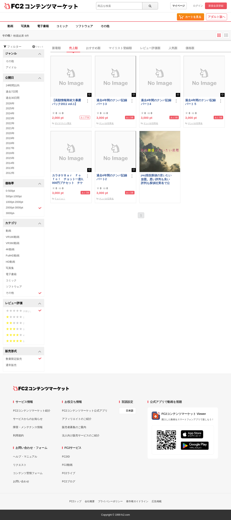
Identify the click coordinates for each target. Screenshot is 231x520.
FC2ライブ (68, 473)
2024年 (10, 113)
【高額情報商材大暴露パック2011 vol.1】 (66, 102)
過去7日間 (12, 91)
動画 (10, 26)
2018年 (10, 143)
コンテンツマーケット (51, 6)
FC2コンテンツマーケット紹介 (31, 410)
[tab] (140, 48)
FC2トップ (75, 501)
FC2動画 (67, 464)
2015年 (10, 158)
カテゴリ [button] (23, 223)
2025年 (10, 108)
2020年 (10, 133)
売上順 (73, 48)
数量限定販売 (24, 358)
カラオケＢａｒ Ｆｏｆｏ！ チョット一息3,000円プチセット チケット (67, 179)
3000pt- (10, 213)
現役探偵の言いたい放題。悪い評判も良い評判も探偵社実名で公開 (156, 179)
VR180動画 (12, 236)
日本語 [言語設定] (129, 410)
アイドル (11, 67)
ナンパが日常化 (106, 123)
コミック (62, 26)
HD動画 (10, 261)
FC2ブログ (68, 481)
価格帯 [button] (23, 183)
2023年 (10, 118)
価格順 (190, 48)
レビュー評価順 (150, 48)
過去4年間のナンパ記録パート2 (111, 177)
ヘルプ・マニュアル (25, 456)
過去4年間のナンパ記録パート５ (200, 102)
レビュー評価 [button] (23, 303)
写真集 (25, 26)
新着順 (56, 48)
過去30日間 (12, 97)
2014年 (10, 163)
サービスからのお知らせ (28, 418)
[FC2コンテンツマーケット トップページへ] (41, 388)
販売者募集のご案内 (74, 427)
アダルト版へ (216, 16)
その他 (105, 26)
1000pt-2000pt (14, 201)
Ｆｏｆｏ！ (60, 198)
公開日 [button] (23, 78)
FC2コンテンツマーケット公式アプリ (84, 410)
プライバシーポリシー (110, 501)
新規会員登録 (215, 5)
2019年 (10, 138)
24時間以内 (12, 85)
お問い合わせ (21, 481)
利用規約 (18, 435)
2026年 (10, 103)
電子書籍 (43, 26)
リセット (38, 46)
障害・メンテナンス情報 (28, 427)
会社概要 (90, 501)
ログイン (198, 5)
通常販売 (11, 365)
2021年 (10, 128)
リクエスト (19, 464)
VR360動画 (12, 243)
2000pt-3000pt (24, 208)
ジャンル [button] (23, 54)
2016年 (10, 153)
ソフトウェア (84, 26)
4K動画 (10, 249)
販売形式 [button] (23, 351)
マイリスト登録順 (120, 48)
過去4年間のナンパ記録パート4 (156, 102)
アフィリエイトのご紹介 (77, 418)
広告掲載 (157, 501)
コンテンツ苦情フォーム (28, 473)
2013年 (10, 168)
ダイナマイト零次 (63, 123)
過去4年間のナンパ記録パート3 (111, 102)
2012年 (10, 173)
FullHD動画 (12, 255)
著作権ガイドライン (137, 501)
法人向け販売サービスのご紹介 (81, 435)
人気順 (173, 48)
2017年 (10, 148)
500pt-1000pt (14, 196)
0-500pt (10, 190)
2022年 (10, 123)
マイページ (178, 5)
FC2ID (66, 456)
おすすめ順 (93, 48)
